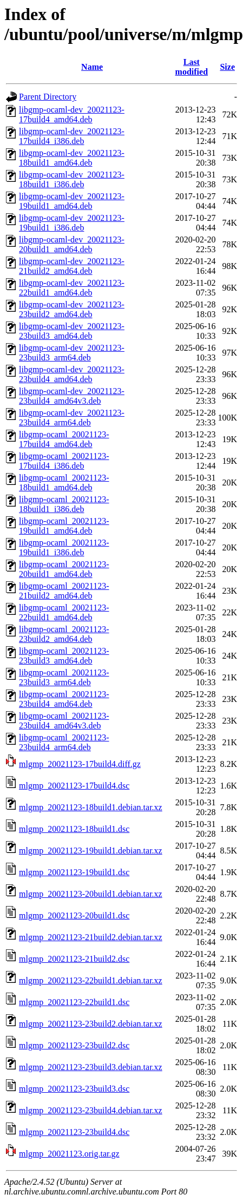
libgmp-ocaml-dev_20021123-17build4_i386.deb (71, 136)
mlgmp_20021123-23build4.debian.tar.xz (90, 1110)
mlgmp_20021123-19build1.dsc (74, 872)
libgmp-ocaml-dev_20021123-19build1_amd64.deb (71, 201)
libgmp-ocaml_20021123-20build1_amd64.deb (64, 569)
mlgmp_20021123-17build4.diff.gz (80, 764)
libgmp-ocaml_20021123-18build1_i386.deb (64, 504)
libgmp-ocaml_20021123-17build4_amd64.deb (64, 439)
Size (227, 66)
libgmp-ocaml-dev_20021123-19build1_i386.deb (71, 222)
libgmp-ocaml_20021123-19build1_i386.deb (64, 547)
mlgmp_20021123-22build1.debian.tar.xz (90, 980)
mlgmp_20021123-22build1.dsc (74, 1002)
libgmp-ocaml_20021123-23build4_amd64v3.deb (64, 720)
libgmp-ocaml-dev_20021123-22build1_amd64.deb (71, 287)
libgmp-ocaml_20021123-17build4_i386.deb (64, 460)
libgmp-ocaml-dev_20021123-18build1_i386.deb (71, 179)
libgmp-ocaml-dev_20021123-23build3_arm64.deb (71, 352)
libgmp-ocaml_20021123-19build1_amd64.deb (64, 525)
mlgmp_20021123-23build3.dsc (74, 1088)
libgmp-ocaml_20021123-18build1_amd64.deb (64, 482)
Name (92, 66)
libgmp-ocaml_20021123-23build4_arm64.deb (64, 742)
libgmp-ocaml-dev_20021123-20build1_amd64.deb (71, 244)
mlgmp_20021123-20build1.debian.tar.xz (90, 893)
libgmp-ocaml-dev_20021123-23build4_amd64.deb (71, 374)
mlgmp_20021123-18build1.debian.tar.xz (90, 807)
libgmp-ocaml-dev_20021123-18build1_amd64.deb (71, 157)
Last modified (191, 66)
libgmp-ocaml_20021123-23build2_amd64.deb (64, 634)
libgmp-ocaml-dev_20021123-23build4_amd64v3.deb (71, 395)
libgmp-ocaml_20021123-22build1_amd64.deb (64, 612)
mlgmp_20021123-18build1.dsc (74, 829)
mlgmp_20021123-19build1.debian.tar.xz (90, 850)
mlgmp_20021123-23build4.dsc (74, 1132)
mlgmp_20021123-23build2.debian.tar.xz (90, 1023)
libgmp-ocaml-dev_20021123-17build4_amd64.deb (71, 114)
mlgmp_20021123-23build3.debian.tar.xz (90, 1067)
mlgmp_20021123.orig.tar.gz (69, 1153)
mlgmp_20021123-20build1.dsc (74, 915)
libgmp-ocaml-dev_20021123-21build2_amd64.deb (71, 266)
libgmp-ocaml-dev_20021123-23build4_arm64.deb (71, 417)
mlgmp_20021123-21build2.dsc (74, 958)
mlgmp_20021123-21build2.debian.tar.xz (90, 937)
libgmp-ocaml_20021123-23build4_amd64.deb (64, 699)
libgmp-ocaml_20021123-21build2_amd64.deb (64, 590)
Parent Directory (47, 96)
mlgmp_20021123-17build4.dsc (74, 785)
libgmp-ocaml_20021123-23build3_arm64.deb (64, 677)
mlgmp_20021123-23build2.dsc (74, 1045)
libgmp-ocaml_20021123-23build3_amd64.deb (64, 655)
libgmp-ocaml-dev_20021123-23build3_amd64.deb (71, 330)
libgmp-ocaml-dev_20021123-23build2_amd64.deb (71, 309)
